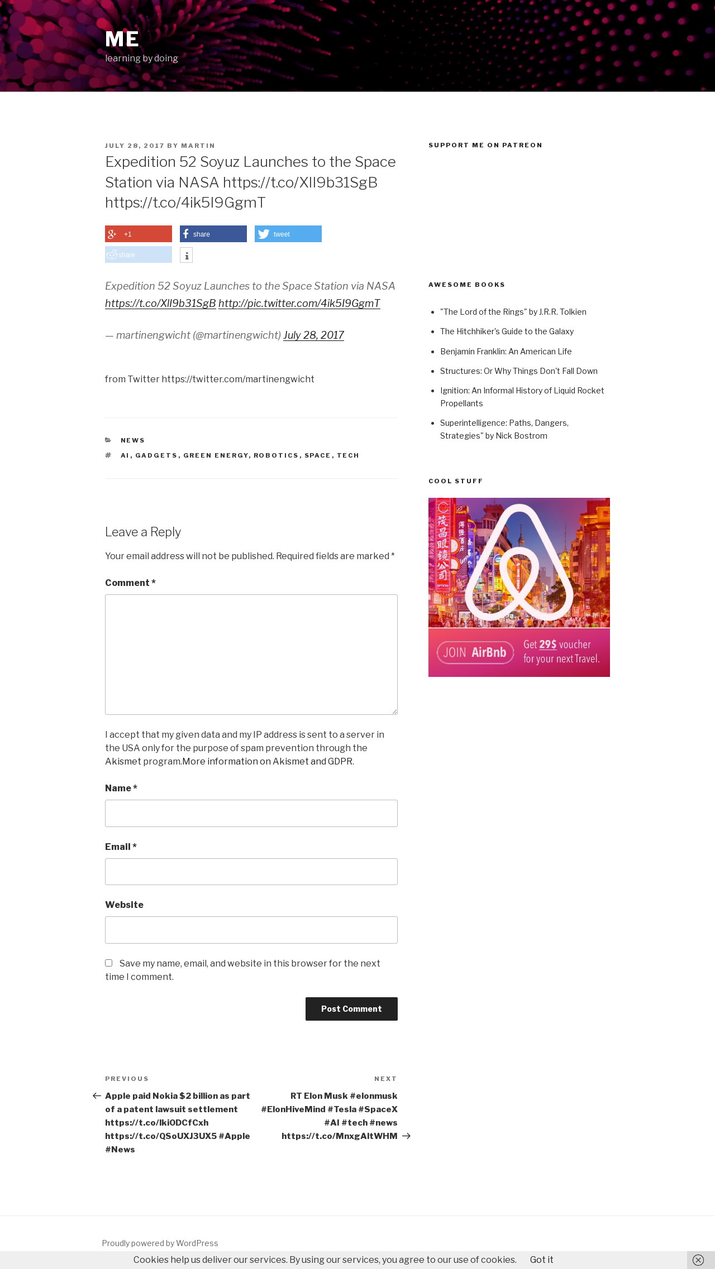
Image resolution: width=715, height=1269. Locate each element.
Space (318, 455)
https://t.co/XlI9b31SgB (160, 303)
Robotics (276, 455)
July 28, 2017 (313, 335)
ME (123, 39)
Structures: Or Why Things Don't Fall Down (519, 371)
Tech (348, 455)
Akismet (123, 761)
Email (121, 847)
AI (125, 455)
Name (121, 788)
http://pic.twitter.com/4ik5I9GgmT (299, 303)
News (133, 440)
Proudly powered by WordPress (160, 1243)
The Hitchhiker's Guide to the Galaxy (507, 331)
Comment (130, 583)
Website (124, 905)
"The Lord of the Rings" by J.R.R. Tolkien (513, 311)
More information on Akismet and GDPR (267, 761)
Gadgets (156, 455)
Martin (198, 146)
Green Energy (216, 455)
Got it (542, 1259)
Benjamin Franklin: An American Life (506, 351)
